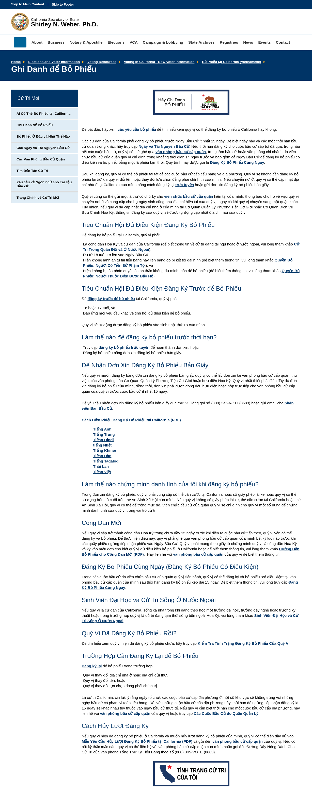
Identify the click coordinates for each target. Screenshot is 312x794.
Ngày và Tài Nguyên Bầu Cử (163, 146)
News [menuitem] (248, 42)
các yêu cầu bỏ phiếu (137, 129)
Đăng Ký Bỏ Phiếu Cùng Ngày (237, 162)
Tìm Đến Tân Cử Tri (32, 171)
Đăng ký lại (92, 666)
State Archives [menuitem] (201, 42)
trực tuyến (184, 185)
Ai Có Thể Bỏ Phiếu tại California (43, 113)
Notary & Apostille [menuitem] (86, 42)
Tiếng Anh (102, 429)
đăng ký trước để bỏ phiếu (111, 298)
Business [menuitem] (56, 42)
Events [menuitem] (264, 42)
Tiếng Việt (102, 472)
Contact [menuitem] (283, 42)
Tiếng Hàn (102, 456)
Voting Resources (101, 62)
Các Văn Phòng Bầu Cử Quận (41, 159)
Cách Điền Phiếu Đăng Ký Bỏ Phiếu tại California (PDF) (131, 420)
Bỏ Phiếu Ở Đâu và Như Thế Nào (43, 136)
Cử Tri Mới (28, 98)
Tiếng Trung (104, 434)
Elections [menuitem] (116, 42)
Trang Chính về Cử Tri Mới (38, 198)
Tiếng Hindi (103, 440)
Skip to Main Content (27, 4)
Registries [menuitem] (229, 42)
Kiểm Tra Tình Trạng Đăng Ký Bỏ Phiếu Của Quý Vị (243, 643)
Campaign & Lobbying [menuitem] (163, 42)
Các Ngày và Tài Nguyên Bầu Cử (43, 148)
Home (16, 62)
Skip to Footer (63, 4)
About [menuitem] (37, 42)
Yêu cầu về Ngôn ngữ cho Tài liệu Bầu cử (44, 184)
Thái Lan (101, 466)
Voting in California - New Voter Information (159, 62)
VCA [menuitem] (134, 42)
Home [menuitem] (20, 42)
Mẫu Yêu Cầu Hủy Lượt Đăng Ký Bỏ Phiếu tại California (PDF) (137, 741)
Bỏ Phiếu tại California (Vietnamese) (231, 62)
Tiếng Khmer (104, 450)
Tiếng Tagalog (106, 461)
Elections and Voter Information (54, 62)
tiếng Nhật (102, 445)
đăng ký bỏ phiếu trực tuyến (124, 347)
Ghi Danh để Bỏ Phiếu (35, 125)
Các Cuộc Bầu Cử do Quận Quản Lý (226, 713)
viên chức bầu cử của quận (188, 196)
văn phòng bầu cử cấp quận (180, 152)
